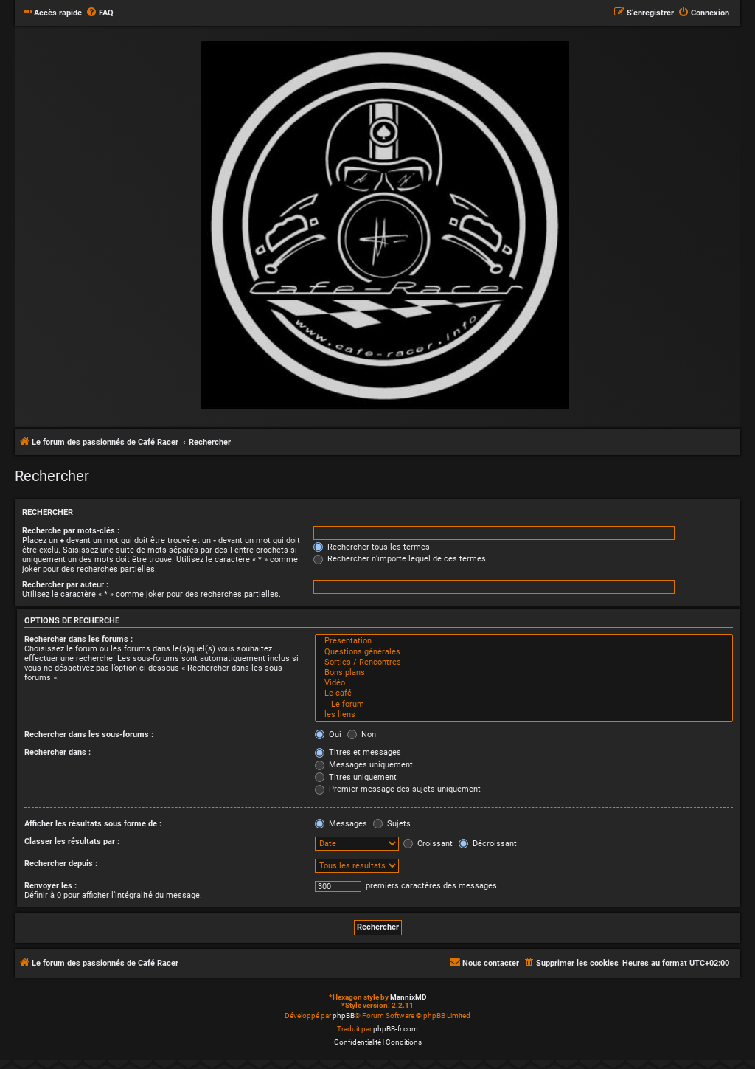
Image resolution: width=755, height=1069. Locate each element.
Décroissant (488, 843)
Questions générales (523, 652)
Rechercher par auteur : (65, 584)
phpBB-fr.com (395, 1029)
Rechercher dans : (57, 752)
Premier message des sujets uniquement (398, 789)
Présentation (523, 641)
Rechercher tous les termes (371, 547)
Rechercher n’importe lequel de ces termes (399, 559)
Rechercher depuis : (60, 863)
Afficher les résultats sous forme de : (92, 823)
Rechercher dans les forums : (78, 639)
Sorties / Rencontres (523, 662)
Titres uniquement (356, 777)
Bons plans (523, 673)
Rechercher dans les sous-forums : (88, 734)
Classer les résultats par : (71, 841)
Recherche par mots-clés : (70, 531)
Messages (341, 823)
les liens (523, 715)
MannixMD (408, 997)
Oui (328, 734)
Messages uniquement (364, 764)
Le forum (523, 704)
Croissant (428, 843)
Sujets (392, 823)
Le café (523, 693)
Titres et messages (358, 752)
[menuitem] (100, 13)
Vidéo (523, 683)
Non (361, 734)
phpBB (344, 1015)
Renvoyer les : (50, 885)
